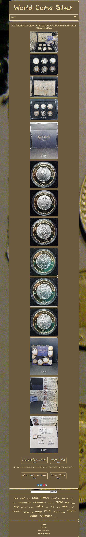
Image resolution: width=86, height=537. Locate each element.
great (58, 507)
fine (32, 512)
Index (44, 524)
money (31, 507)
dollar (56, 511)
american (56, 498)
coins (34, 515)
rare (65, 506)
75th (52, 507)
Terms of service (44, 533)
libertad (65, 498)
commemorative (24, 503)
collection (46, 515)
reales (46, 507)
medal (72, 507)
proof (59, 502)
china (39, 506)
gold (22, 498)
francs (73, 503)
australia (26, 512)
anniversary (39, 502)
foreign (24, 507)
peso (14, 503)
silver (71, 511)
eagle (35, 497)
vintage (38, 512)
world (45, 497)
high (72, 498)
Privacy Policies (43, 530)
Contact (44, 527)
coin (47, 511)
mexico (16, 511)
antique (50, 503)
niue (16, 498)
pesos (28, 498)
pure (63, 512)
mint (67, 502)
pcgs (16, 506)
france (56, 517)
